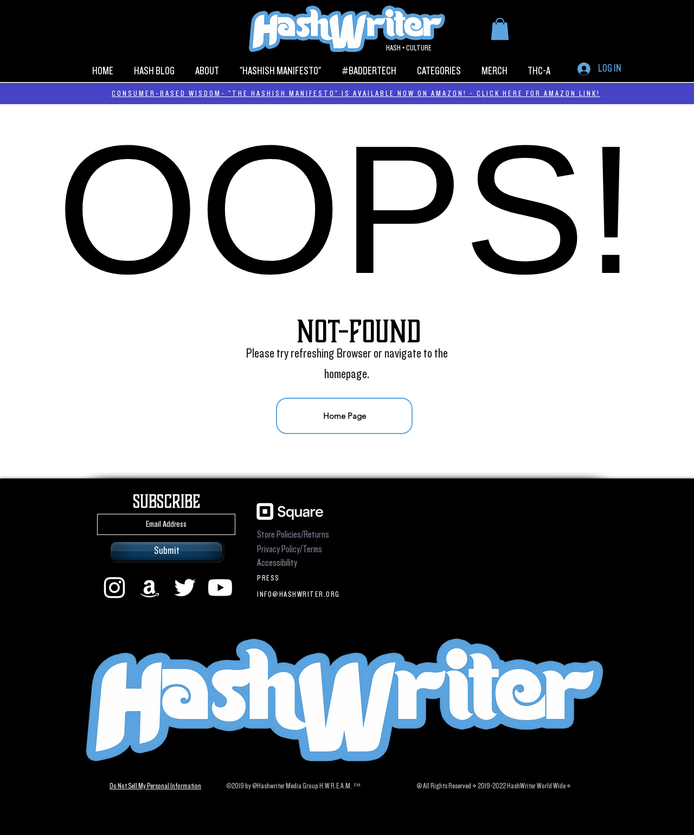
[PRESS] (300, 578)
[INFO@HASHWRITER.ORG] (300, 594)
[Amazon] (150, 587)
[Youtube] (220, 587)
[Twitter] (185, 587)
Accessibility (277, 563)
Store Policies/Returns (293, 535)
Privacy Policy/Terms (289, 549)
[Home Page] (344, 416)
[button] (500, 29)
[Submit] (166, 551)
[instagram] (114, 587)
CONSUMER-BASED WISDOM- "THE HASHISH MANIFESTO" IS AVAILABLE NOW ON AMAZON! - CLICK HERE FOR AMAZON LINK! (356, 93)
